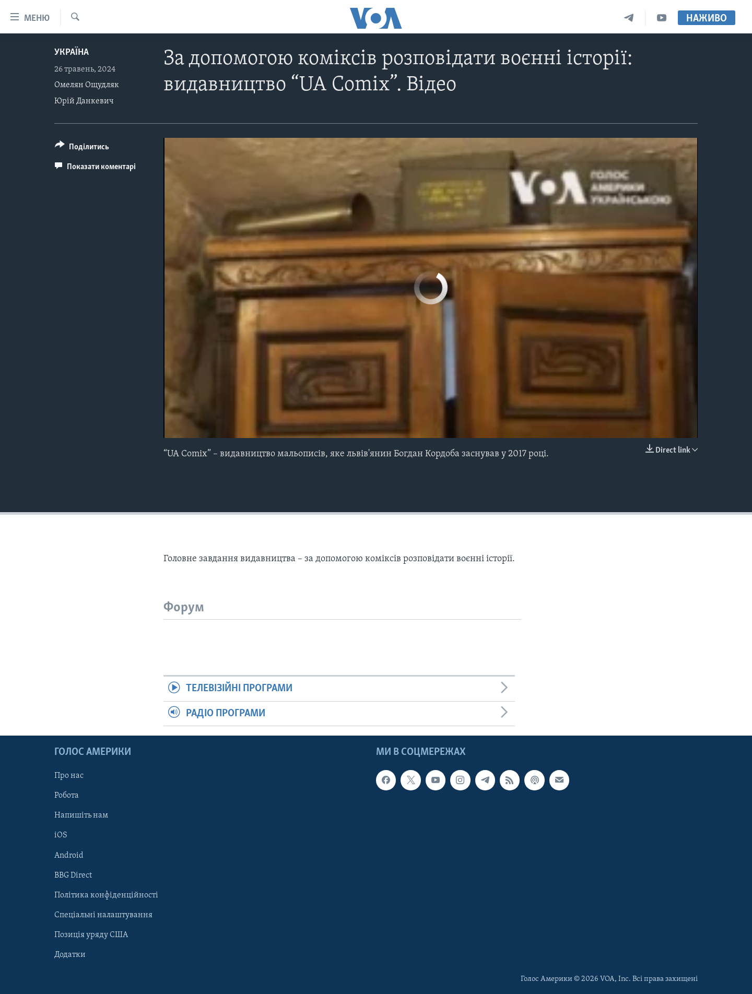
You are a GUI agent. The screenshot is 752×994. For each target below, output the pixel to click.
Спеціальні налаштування (103, 915)
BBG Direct (73, 875)
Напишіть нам (81, 816)
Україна (71, 52)
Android (69, 855)
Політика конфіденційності (106, 895)
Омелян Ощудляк (86, 85)
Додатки (70, 955)
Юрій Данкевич (84, 101)
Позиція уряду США (91, 935)
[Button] (82, 148)
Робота (66, 796)
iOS (60, 836)
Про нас (69, 776)
